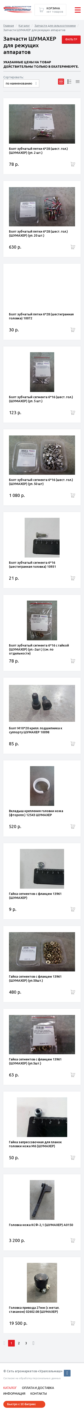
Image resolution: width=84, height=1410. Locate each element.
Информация (14, 1393)
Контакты (38, 1393)
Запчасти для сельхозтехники (55, 25)
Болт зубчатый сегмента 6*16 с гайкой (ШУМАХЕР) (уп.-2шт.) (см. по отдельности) (39, 649)
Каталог (24, 25)
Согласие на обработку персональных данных (32, 1378)
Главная (8, 25)
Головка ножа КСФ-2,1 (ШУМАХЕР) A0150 (41, 1225)
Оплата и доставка (38, 1388)
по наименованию (19, 83)
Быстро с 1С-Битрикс (21, 1404)
